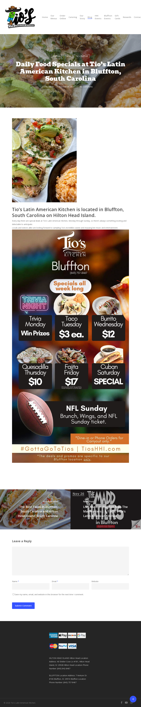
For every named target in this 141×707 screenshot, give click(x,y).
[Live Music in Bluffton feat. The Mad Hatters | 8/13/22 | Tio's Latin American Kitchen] (105, 509)
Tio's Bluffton (81, 56)
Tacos (68, 56)
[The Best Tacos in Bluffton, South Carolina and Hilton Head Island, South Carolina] (35, 509)
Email (55, 581)
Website (95, 581)
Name (15, 581)
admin (51, 86)
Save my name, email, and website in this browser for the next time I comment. (49, 594)
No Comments (86, 86)
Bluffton (56, 56)
